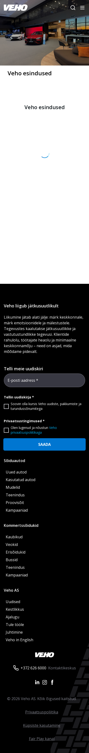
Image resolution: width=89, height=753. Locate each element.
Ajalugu (12, 617)
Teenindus (15, 495)
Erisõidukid (15, 552)
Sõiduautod (14, 460)
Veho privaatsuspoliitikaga (34, 430)
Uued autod (16, 472)
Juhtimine (15, 632)
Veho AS (11, 590)
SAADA (44, 444)
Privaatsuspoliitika (41, 712)
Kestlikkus (15, 609)
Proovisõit (15, 502)
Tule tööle (15, 624)
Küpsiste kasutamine (41, 725)
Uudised (13, 601)
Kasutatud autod (20, 479)
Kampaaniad (17, 510)
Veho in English (19, 639)
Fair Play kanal (42, 738)
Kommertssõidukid (21, 525)
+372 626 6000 (33, 668)
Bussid (12, 559)
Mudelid (13, 487)
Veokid (12, 544)
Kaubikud (14, 536)
